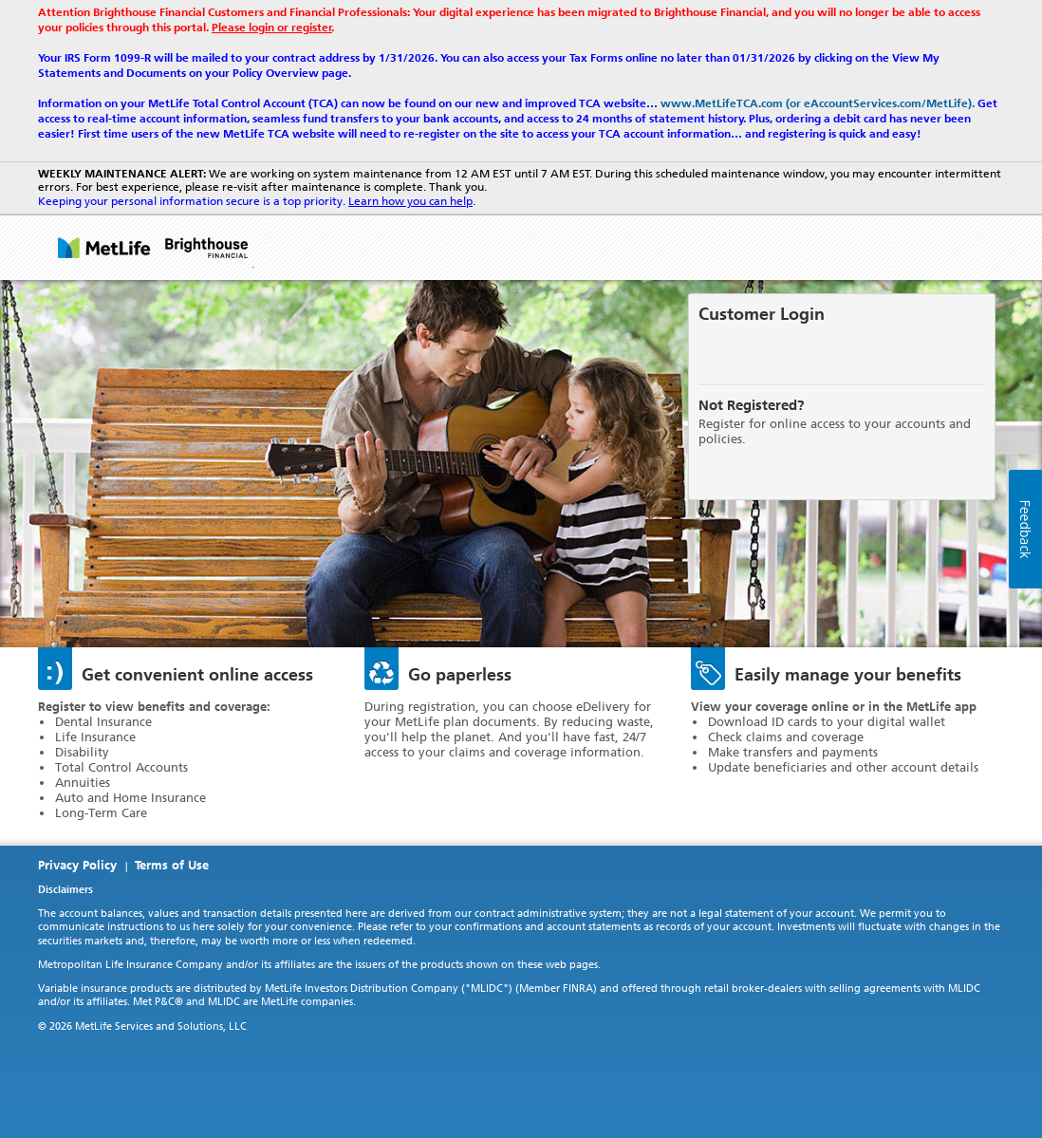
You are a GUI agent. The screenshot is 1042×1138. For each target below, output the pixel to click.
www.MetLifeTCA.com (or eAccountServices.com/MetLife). (818, 103)
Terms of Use (172, 865)
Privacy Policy (77, 865)
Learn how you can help (410, 201)
